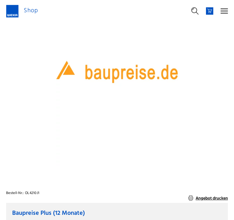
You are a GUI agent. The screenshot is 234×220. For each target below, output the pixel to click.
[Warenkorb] (209, 11)
